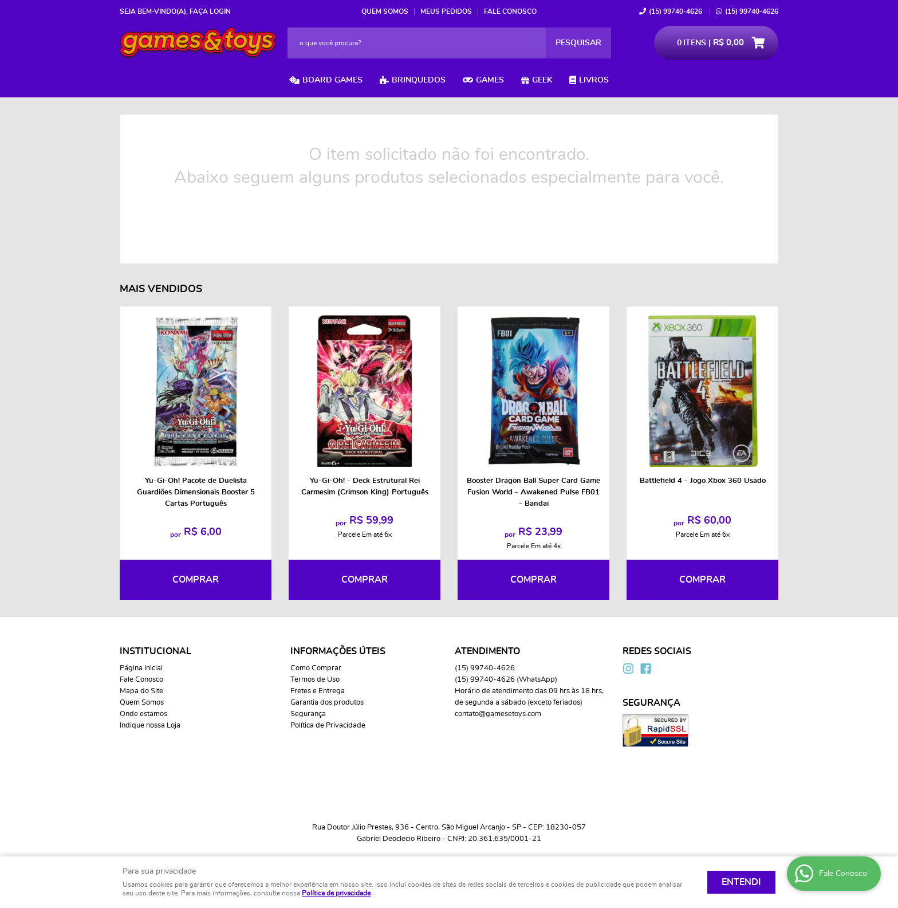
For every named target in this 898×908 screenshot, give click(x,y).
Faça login (210, 11)
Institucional (155, 651)
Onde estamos (143, 714)
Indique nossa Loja (150, 725)
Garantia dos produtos (327, 702)
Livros (594, 80)
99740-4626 (675, 11)
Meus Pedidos (446, 11)
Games (490, 80)
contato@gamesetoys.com (498, 714)
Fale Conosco (510, 11)
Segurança (308, 714)
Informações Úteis (337, 651)
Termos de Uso (315, 679)
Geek (542, 80)
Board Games (332, 80)
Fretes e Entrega (317, 691)
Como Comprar (315, 668)
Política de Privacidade (327, 725)
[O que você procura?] (578, 42)
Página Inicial (141, 668)
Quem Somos (384, 11)
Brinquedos (419, 80)
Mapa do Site (141, 691)
